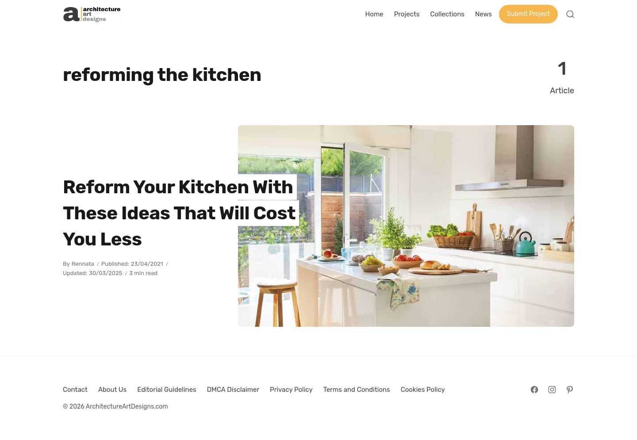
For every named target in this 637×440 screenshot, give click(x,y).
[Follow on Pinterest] (570, 390)
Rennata (83, 263)
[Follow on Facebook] (534, 390)
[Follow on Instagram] (552, 390)
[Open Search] (570, 14)
